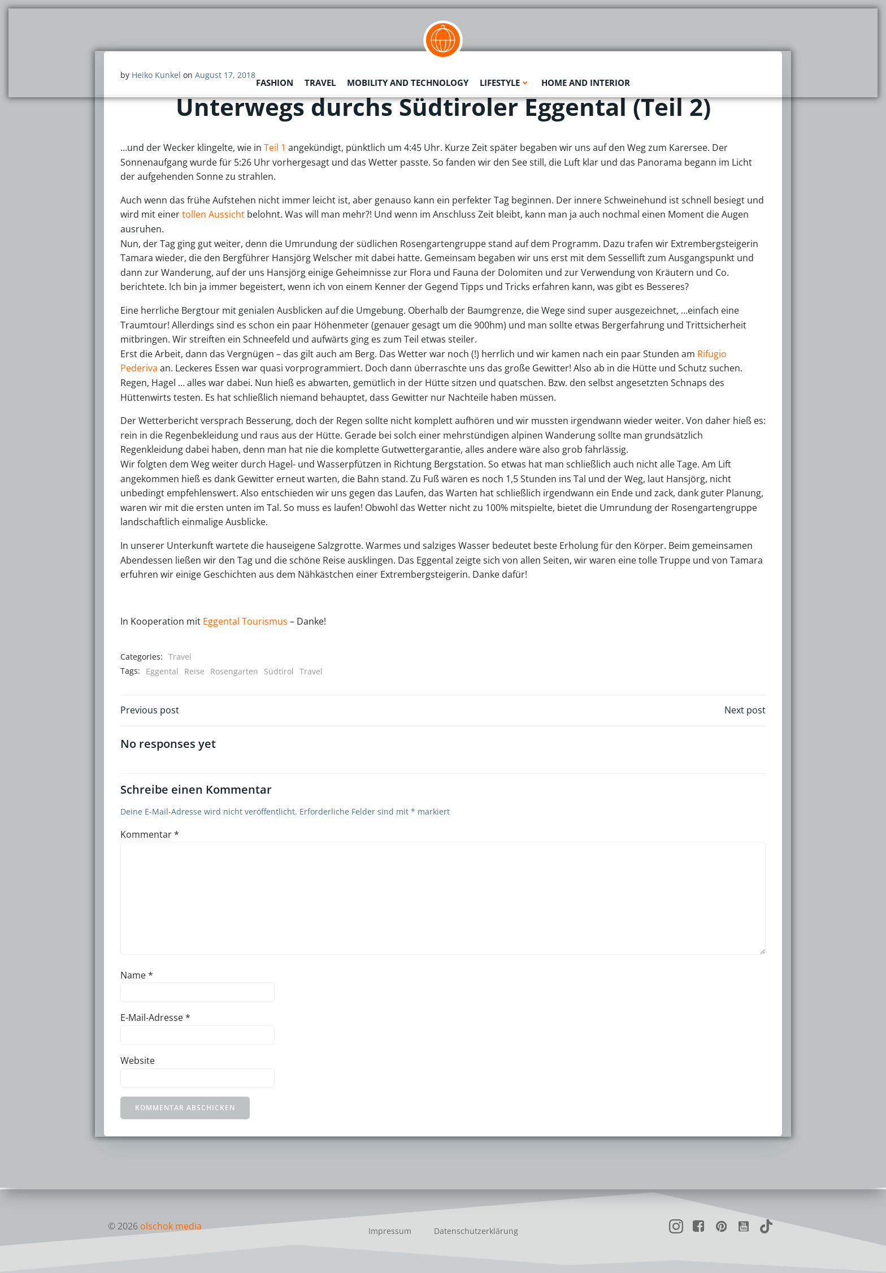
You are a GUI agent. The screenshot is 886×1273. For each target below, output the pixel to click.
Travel (320, 82)
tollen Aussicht (213, 215)
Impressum (389, 1231)
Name (136, 977)
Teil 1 (275, 148)
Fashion (274, 82)
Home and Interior (585, 82)
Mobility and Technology (407, 82)
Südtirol (279, 671)
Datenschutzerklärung (476, 1231)
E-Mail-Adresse (155, 1019)
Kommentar (149, 836)
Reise (194, 671)
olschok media (171, 1226)
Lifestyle (505, 82)
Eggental (162, 671)
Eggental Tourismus (245, 622)
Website (137, 1062)
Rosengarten (234, 671)
